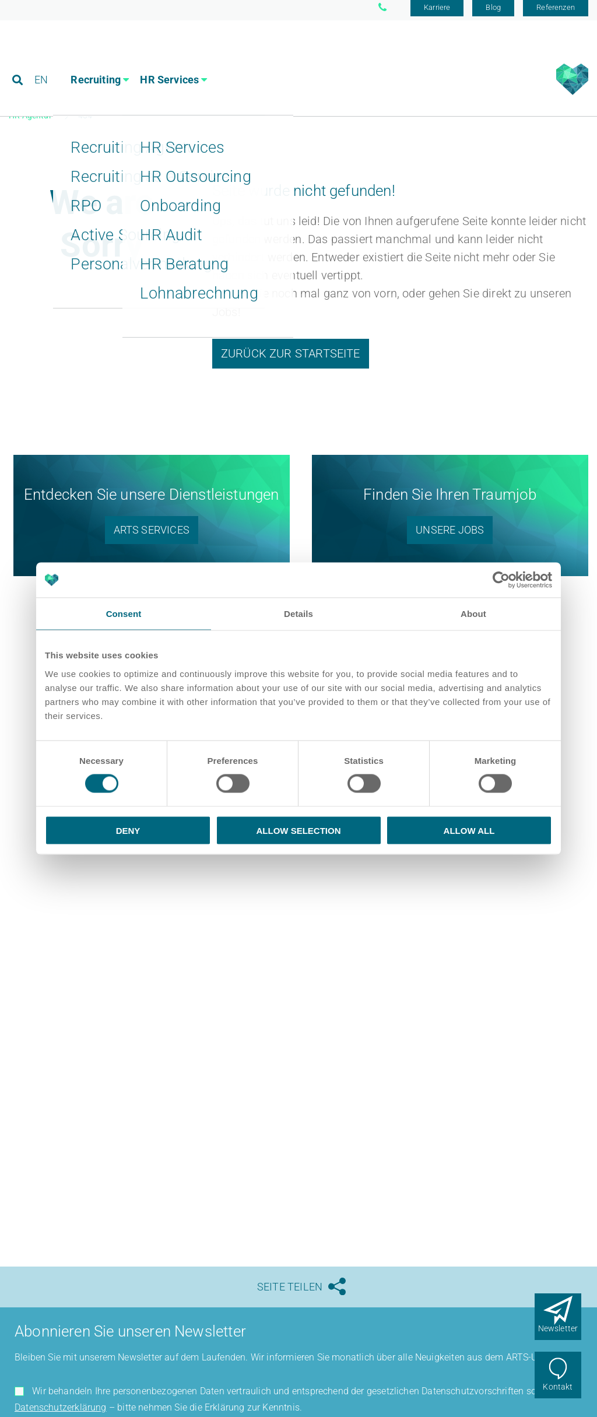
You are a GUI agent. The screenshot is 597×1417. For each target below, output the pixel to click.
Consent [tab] (124, 614)
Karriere (437, 13)
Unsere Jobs (450, 535)
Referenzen (555, 13)
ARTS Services (151, 535)
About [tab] (473, 614)
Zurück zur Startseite (290, 358)
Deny (128, 830)
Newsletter (558, 1328)
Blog (493, 13)
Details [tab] (298, 614)
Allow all (469, 830)
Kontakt (558, 1386)
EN (41, 61)
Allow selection (299, 830)
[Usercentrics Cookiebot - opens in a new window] (501, 580)
